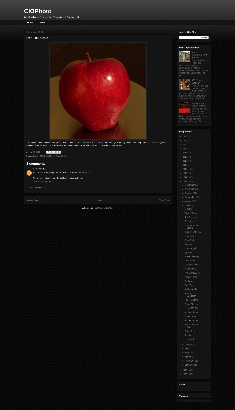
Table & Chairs (191, 213)
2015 (185, 165)
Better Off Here (191, 304)
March (188, 357)
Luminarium (189, 260)
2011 (185, 181)
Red (57, 156)
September (190, 197)
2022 (185, 144)
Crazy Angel (190, 248)
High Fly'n (189, 236)
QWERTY (189, 252)
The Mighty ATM (192, 273)
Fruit (46, 156)
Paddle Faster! (191, 277)
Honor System (191, 300)
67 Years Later (191, 320)
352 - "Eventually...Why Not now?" (200, 55)
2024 (185, 140)
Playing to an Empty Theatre (198, 104)
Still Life (63, 156)
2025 (185, 136)
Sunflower (189, 281)
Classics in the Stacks (191, 226)
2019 (185, 148)
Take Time (189, 285)
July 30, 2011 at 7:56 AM (43, 182)
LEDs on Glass (191, 264)
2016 (185, 161)
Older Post (164, 200)
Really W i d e (190, 289)
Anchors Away (191, 312)
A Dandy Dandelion (190, 294)
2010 (185, 370)
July (187, 205)
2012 (185, 177)
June (187, 344)
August (188, 201)
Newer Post (32, 200)
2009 (185, 374)
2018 (185, 152)
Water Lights (190, 269)
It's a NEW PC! (191, 308)
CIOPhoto (38, 11)
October (189, 193)
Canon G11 (38, 156)
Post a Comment (37, 187)
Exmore (188, 209)
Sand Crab (189, 240)
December (190, 185)
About (43, 22)
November (190, 189)
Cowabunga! (190, 316)
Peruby (36, 169)
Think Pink (189, 339)
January (189, 365)
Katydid (188, 335)
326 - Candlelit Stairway (198, 81)
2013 (185, 173)
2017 (185, 157)
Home (30, 22)
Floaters (188, 244)
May (187, 348)
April (187, 353)
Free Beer (189, 221)
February (189, 361)
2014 (185, 169)
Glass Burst (189, 331)
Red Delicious (190, 217)
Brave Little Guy (191, 256)
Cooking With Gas (192, 232)
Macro (52, 156)
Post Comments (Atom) (104, 208)
